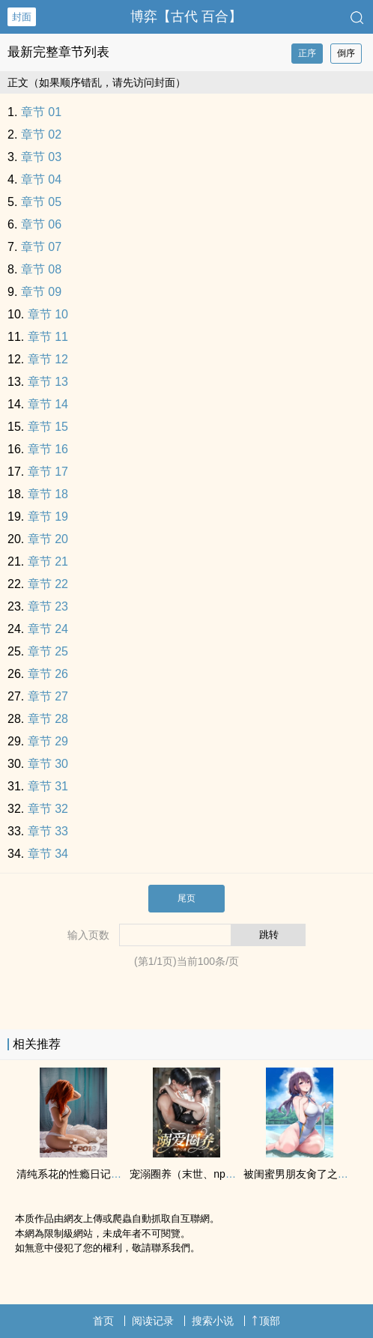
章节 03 (41, 157)
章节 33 (48, 831)
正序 (307, 53)
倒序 (346, 53)
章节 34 (48, 853)
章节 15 (48, 426)
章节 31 (48, 786)
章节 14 (48, 404)
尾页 (186, 898)
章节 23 (48, 606)
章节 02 (41, 134)
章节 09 (41, 291)
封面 (21, 16)
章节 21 (48, 561)
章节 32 (48, 808)
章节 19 (48, 516)
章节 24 (48, 629)
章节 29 (48, 741)
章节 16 (48, 449)
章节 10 (48, 314)
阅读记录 (153, 1321)
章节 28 (48, 718)
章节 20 (48, 539)
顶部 (266, 1321)
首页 (103, 1321)
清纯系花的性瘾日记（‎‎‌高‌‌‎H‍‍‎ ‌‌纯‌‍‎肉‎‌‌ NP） (103, 1174)
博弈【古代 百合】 (186, 16)
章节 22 (48, 584)
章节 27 (48, 696)
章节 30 (48, 763)
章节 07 (41, 246)
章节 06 (41, 224)
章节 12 (48, 359)
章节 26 (48, 674)
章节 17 (48, 471)
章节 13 (48, 381)
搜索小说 (213, 1321)
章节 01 (41, 112)
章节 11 (48, 336)
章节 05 (41, 202)
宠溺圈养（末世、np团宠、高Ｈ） (209, 1174)
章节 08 (41, 269)
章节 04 (41, 179)
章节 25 (48, 651)
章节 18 (48, 494)
